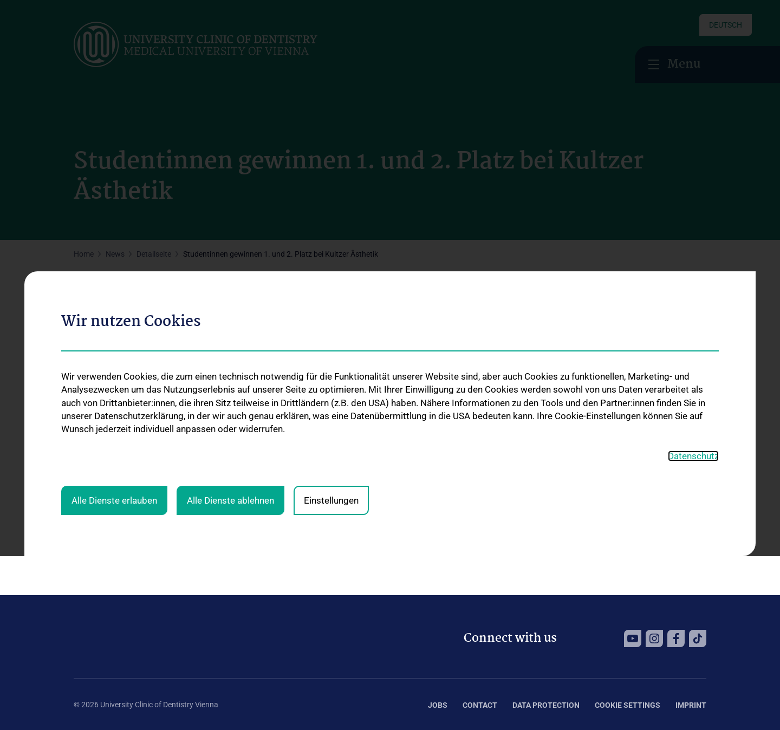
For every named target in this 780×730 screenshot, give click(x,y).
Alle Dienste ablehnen (230, 398)
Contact (480, 705)
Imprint (690, 705)
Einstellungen (331, 398)
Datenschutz (693, 354)
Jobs (437, 705)
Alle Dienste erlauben (114, 398)
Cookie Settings (627, 705)
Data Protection (546, 705)
